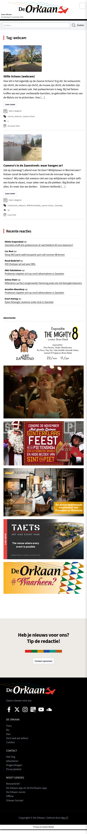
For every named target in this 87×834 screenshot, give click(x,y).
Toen (9, 731)
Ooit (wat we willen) (17, 744)
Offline (10, 801)
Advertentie (9, 323)
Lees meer (10, 104)
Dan (8, 740)
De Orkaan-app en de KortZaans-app (27, 793)
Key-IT (64, 823)
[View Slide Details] (43, 348)
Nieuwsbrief (13, 789)
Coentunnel (13, 205)
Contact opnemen (43, 666)
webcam (18, 116)
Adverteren (12, 766)
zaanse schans (29, 116)
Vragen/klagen (14, 770)
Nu (7, 735)
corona (11, 116)
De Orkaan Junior (16, 797)
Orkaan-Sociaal (15, 805)
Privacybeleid (14, 775)
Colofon (10, 748)
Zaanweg (59, 205)
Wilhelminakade (34, 205)
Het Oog (10, 762)
